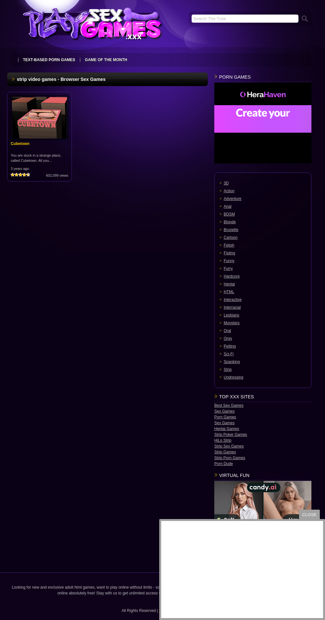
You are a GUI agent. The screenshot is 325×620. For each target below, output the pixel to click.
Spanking (232, 362)
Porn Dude (223, 463)
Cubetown (20, 143)
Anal (227, 206)
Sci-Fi (229, 354)
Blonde (230, 222)
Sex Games (224, 411)
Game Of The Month (106, 60)
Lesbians (231, 315)
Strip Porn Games (229, 458)
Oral (227, 330)
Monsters (232, 323)
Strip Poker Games (230, 434)
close (309, 514)
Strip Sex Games (229, 446)
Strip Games (225, 452)
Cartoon (231, 237)
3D (226, 183)
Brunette (231, 229)
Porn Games (225, 417)
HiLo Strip (222, 440)
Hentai (229, 284)
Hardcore (232, 276)
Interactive (232, 299)
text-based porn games (49, 60)
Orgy (228, 338)
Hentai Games (226, 428)
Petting (230, 346)
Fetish (229, 245)
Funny (229, 261)
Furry (228, 268)
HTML (229, 292)
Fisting (229, 253)
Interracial (232, 307)
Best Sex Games (228, 405)
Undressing (233, 377)
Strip (228, 369)
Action (229, 191)
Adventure (232, 198)
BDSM (229, 214)
